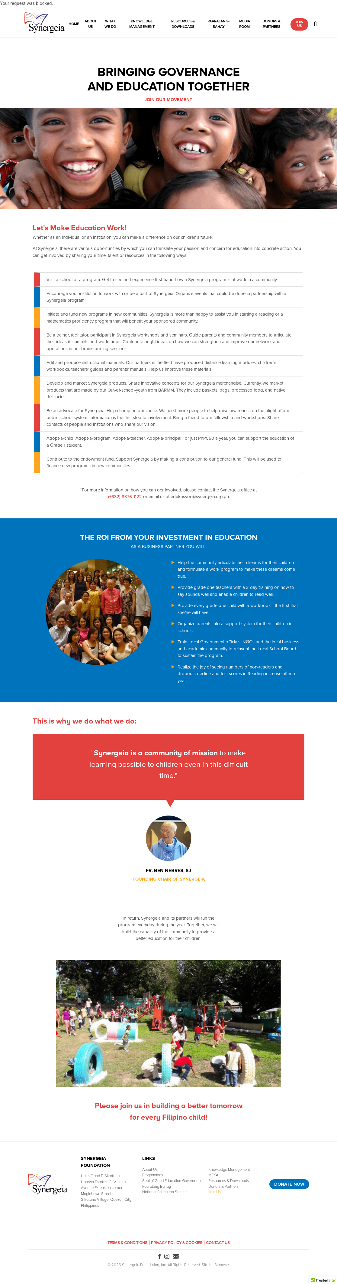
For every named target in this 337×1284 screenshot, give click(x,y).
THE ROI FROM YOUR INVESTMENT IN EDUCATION (168, 537)
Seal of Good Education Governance (172, 1180)
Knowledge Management (142, 24)
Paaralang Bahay (156, 1186)
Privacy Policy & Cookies (176, 1242)
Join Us (299, 24)
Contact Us (218, 1242)
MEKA (213, 1175)
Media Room (244, 24)
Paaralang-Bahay (218, 24)
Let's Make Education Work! (79, 227)
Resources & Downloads (183, 24)
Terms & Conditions (127, 1242)
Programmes (152, 1175)
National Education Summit (165, 1192)
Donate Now (289, 1184)
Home (74, 24)
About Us (91, 24)
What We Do (110, 24)
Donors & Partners (271, 24)
